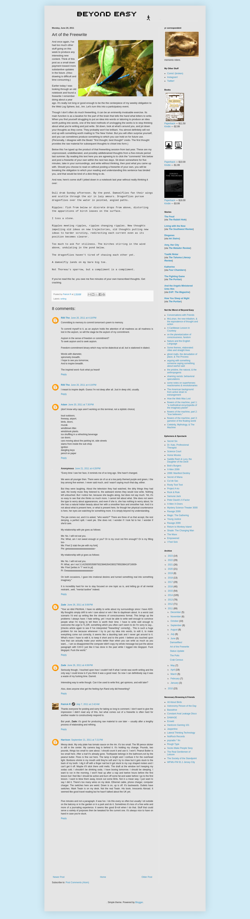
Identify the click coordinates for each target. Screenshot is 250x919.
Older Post (146, 877)
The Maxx (172, 534)
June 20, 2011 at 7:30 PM (81, 404)
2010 (171, 688)
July (173, 634)
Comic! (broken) (175, 73)
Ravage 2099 (173, 511)
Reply (64, 374)
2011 (171, 608)
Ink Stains (174, 238)
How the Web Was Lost (179, 398)
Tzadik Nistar (171, 254)
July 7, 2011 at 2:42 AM (88, 704)
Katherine (169, 267)
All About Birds (174, 702)
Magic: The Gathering (178, 515)
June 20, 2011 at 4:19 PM (83, 385)
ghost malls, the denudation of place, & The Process (182, 355)
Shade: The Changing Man (180, 530)
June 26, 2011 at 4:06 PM (80, 665)
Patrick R (66, 704)
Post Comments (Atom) (77, 882)
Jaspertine (172, 729)
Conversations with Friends (180, 315)
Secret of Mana (174, 477)
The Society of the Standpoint (182, 758)
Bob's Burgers (174, 465)
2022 (171, 560)
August (174, 629)
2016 (171, 586)
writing (63, 299)
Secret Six (172, 441)
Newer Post (58, 877)
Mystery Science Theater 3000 (182, 507)
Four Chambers (177, 270)
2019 (171, 573)
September (176, 625)
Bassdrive (172, 710)
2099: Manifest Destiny (178, 473)
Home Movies (174, 455)
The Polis (174, 655)
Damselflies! (176, 642)
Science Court (174, 451)
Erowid (170, 721)
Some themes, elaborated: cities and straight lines (180, 349)
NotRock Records (176, 736)
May (173, 665)
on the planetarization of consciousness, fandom (179, 335)
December (176, 612)
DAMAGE (172, 717)
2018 (171, 577)
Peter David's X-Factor (178, 500)
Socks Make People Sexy (180, 748)
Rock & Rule (173, 492)
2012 (171, 604)
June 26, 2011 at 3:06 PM (80, 604)
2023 (171, 556)
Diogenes (169, 235)
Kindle (167, 126)
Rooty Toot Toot (175, 484)
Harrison (65, 740)
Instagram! (172, 77)
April (173, 669)
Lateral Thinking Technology (181, 732)
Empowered (173, 538)
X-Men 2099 (173, 469)
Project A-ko (173, 488)
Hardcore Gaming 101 (178, 725)
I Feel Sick (172, 542)
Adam (64, 404)
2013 (171, 599)
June (173, 638)
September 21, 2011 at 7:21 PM (87, 740)
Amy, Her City (171, 245)
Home (103, 877)
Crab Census (176, 660)
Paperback (169, 123)
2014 (171, 595)
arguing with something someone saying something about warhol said (181, 363)
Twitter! (170, 81)
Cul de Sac (172, 481)
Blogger (139, 902)
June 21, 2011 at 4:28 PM (87, 468)
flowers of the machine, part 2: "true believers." (182, 413)
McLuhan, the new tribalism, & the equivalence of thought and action (182, 321)
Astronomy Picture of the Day (181, 706)
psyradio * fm (173, 740)
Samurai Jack (174, 496)
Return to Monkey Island (179, 526)
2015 (171, 591)
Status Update (177, 651)
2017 (171, 582)
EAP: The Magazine (179, 292)
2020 (171, 569)
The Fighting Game (174, 276)
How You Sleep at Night (176, 298)
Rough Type (173, 744)
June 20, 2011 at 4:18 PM (83, 318)
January (175, 683)
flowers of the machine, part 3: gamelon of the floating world (182, 419)
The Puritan (175, 279)
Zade (63, 604)
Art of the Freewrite (179, 646)
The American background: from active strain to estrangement (180, 392)
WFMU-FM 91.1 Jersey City (181, 762)
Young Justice (174, 519)
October (175, 621)
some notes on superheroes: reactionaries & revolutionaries (182, 384)
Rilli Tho (65, 318)
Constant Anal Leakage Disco (182, 713)
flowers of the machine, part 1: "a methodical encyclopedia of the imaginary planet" (182, 405)
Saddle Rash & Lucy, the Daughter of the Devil (179, 460)
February (175, 678)
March (174, 674)
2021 (171, 564)
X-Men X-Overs (175, 504)
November (176, 616)
